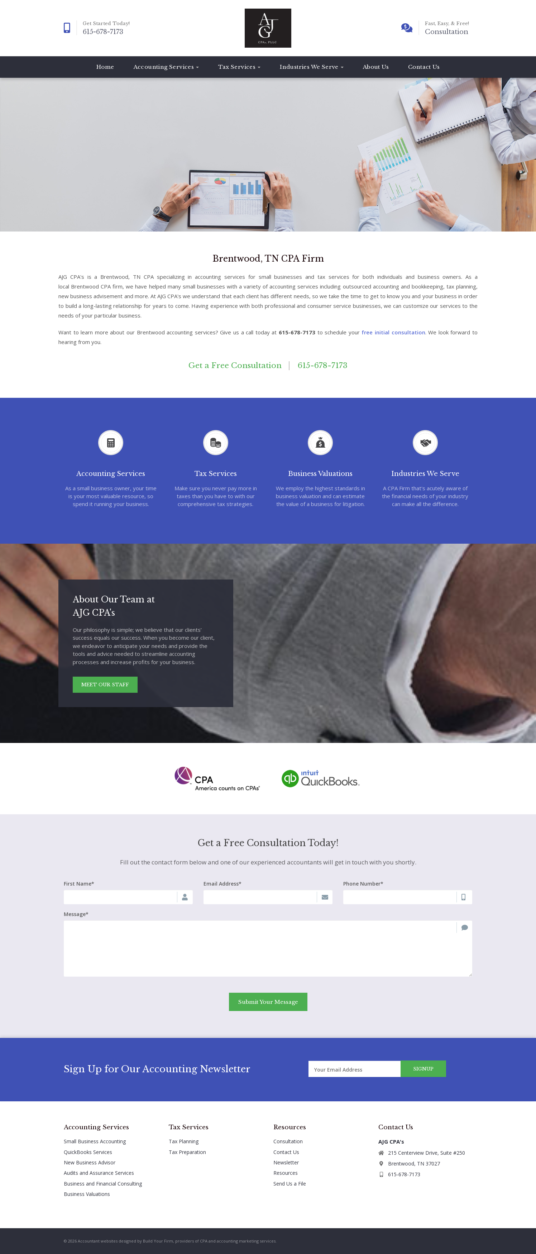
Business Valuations (87, 1194)
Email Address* (222, 883)
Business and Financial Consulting (103, 1183)
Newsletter (286, 1162)
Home (105, 66)
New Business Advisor (89, 1162)
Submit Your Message (268, 1001)
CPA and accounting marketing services (238, 1241)
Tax (239, 66)
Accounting (166, 66)
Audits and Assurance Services (99, 1172)
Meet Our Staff (105, 685)
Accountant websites (98, 1241)
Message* (76, 914)
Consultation (446, 32)
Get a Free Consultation (235, 365)
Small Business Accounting (95, 1141)
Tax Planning (183, 1141)
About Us (376, 66)
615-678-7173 (103, 32)
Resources (285, 1172)
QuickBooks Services (88, 1152)
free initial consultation (393, 332)
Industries (312, 66)
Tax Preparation (187, 1152)
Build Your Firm (158, 1241)
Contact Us (424, 66)
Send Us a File (289, 1183)
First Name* (79, 883)
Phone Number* (363, 883)
